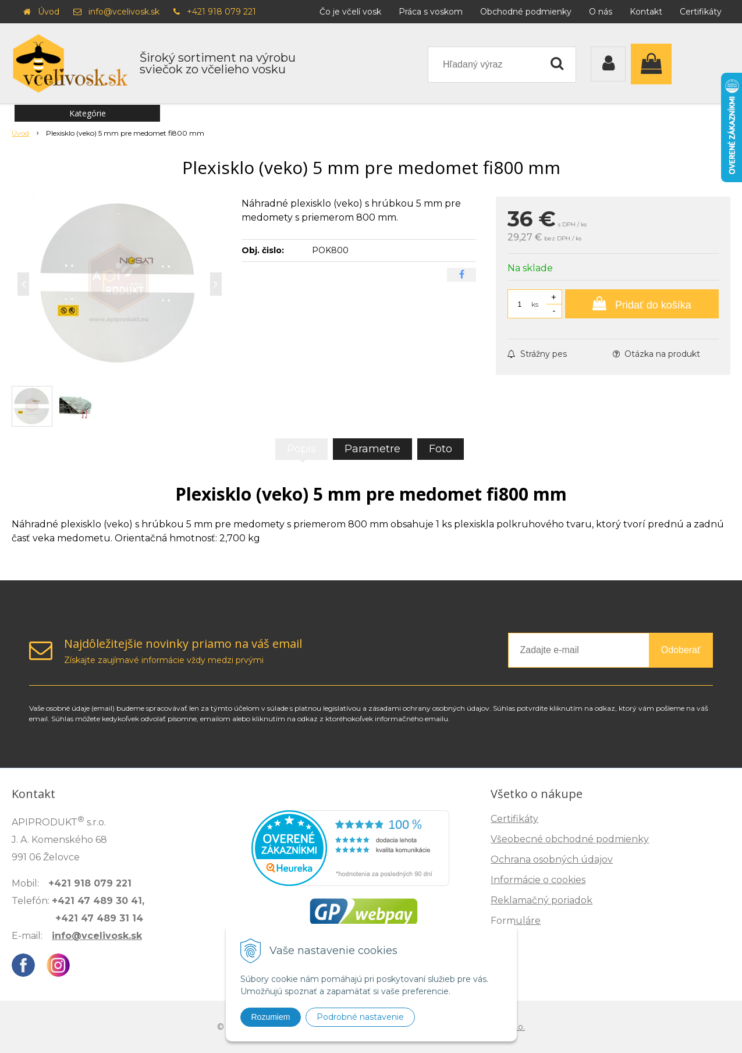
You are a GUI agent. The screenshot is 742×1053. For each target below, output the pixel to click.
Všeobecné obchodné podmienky (570, 839)
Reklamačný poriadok (541, 900)
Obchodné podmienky (525, 11)
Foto (440, 448)
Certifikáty (701, 11)
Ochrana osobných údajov (552, 859)
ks (534, 304)
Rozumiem (270, 1017)
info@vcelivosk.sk (123, 11)
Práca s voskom (431, 11)
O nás (600, 11)
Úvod (48, 11)
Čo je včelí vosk (350, 11)
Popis (301, 448)
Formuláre (516, 920)
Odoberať (681, 650)
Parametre (372, 448)
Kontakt (646, 11)
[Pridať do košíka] (642, 303)
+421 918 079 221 (221, 11)
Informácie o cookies (538, 879)
